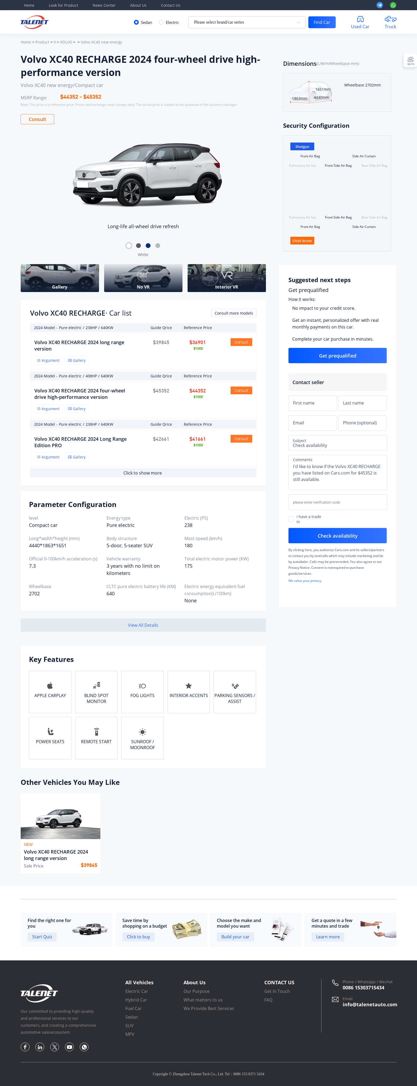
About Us (138, 5)
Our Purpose (197, 991)
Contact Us (170, 5)
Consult (37, 119)
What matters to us (203, 1000)
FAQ (268, 1000)
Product (42, 42)
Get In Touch (277, 991)
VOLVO (66, 42)
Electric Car (136, 991)
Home (29, 5)
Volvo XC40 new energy (101, 42)
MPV (129, 1034)
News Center (104, 5)
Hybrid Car (136, 1000)
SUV (129, 1026)
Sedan (131, 1017)
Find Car (322, 22)
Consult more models (234, 313)
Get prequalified (308, 290)
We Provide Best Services (209, 1008)
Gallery (77, 360)
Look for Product (63, 5)
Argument (48, 360)
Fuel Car (133, 1008)
